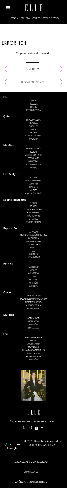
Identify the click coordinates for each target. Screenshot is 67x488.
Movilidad (33, 346)
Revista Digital (33, 222)
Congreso (33, 273)
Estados (33, 279)
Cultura (33, 138)
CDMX (33, 276)
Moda (14, 18)
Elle (5, 97)
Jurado (33, 167)
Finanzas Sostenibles (33, 350)
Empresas (33, 231)
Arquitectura (33, 305)
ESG (33, 250)
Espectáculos (33, 119)
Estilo (33, 177)
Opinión (33, 282)
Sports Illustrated (14, 199)
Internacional (33, 241)
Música (33, 190)
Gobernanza (33, 343)
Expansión (10, 228)
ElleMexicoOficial (44, 427)
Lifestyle (33, 218)
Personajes (33, 158)
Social (33, 340)
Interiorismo (33, 308)
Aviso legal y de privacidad (31, 461)
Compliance (31, 471)
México (33, 270)
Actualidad (34, 318)
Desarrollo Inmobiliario (33, 298)
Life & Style (10, 174)
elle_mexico (33, 427)
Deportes (33, 183)
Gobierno (33, 267)
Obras (33, 247)
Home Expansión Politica (33, 235)
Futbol (33, 203)
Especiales (33, 327)
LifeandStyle (33, 257)
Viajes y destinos (33, 155)
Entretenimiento (33, 180)
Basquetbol (33, 212)
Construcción (33, 295)
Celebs (36, 18)
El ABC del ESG (33, 356)
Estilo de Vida (33, 164)
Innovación (33, 353)
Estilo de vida (51, 18)
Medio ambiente (33, 337)
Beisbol (33, 206)
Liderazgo (33, 321)
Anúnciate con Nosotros (31, 481)
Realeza (33, 123)
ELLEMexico (24, 427)
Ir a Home (33, 69)
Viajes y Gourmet (33, 135)
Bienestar (33, 161)
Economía (33, 238)
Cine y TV (33, 186)
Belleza (25, 18)
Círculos (33, 126)
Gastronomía (33, 148)
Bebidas (33, 151)
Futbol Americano (33, 209)
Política (8, 263)
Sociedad (33, 286)
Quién (7, 116)
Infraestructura (33, 302)
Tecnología (33, 244)
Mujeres (33, 254)
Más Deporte (33, 215)
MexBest (9, 145)
